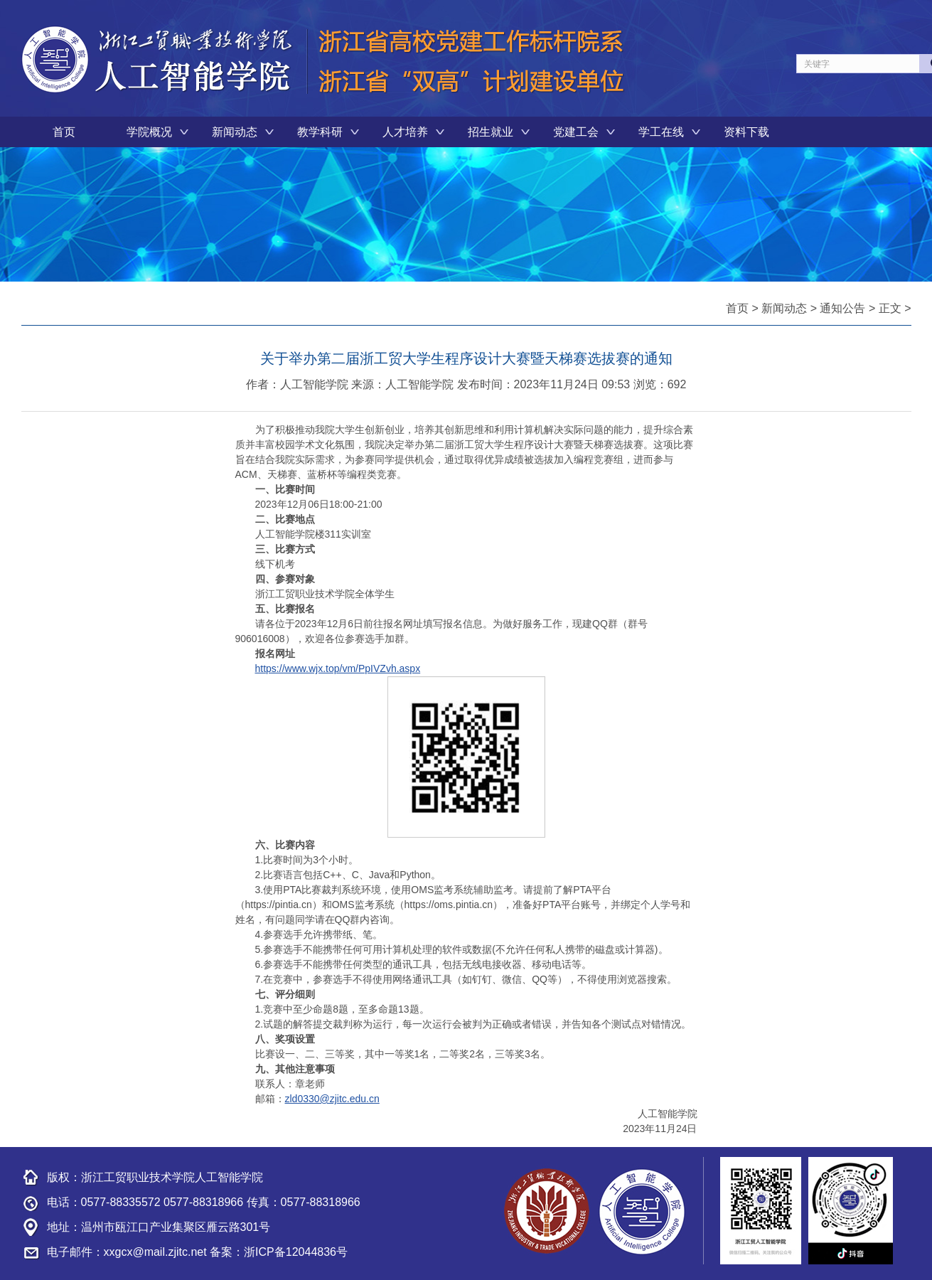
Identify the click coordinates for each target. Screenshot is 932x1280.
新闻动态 (234, 132)
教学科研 (320, 132)
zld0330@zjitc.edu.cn (332, 1098)
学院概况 (149, 132)
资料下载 (746, 132)
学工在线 (661, 132)
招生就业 (490, 132)
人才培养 (405, 132)
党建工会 (576, 132)
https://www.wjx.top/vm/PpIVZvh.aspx (338, 668)
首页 (64, 132)
